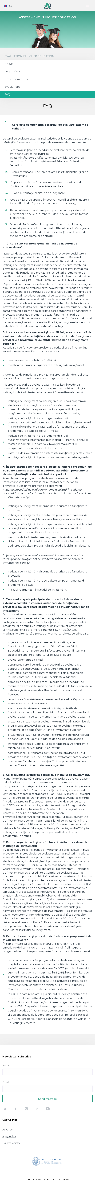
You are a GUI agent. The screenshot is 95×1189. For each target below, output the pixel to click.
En (10, 5)
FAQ (7, 94)
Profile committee (17, 79)
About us (7, 1129)
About (9, 63)
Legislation (12, 71)
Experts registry (11, 1143)
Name (5, 1065)
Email (5, 1082)
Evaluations (12, 86)
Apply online (9, 1136)
